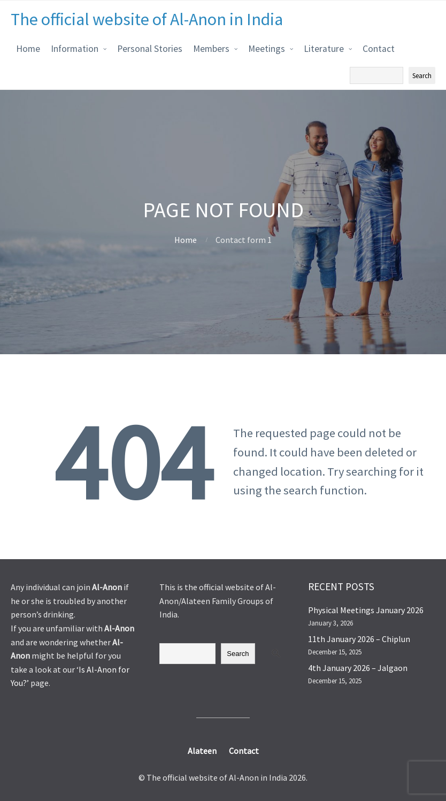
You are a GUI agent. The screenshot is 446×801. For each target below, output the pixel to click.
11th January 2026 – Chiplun (359, 639)
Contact (379, 49)
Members (211, 49)
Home (28, 49)
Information (74, 49)
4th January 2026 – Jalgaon (357, 667)
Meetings (266, 49)
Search (238, 654)
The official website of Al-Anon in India (147, 19)
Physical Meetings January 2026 (366, 610)
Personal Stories (149, 49)
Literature (324, 49)
